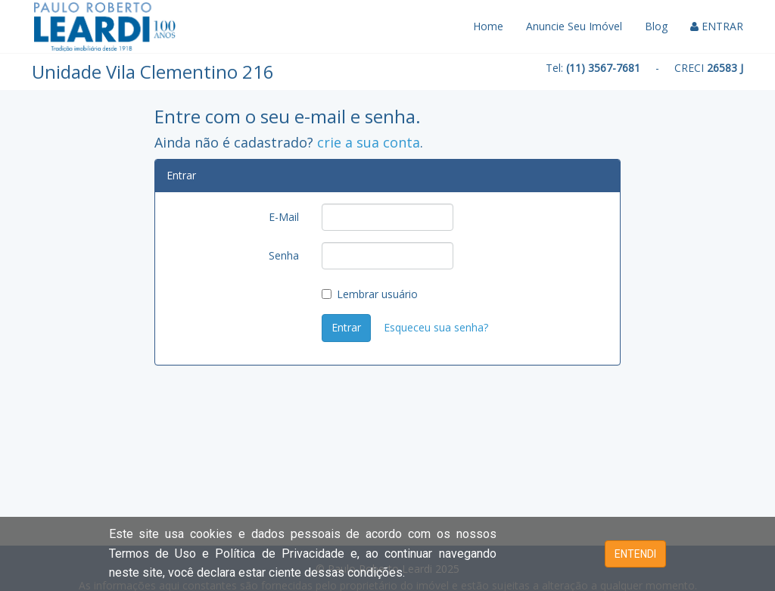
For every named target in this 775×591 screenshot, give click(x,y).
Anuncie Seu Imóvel (574, 26)
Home (488, 26)
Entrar (346, 327)
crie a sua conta (368, 142)
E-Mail (284, 217)
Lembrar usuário (370, 294)
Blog (656, 26)
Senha (284, 255)
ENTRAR (716, 26)
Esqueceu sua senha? (436, 327)
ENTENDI (635, 554)
